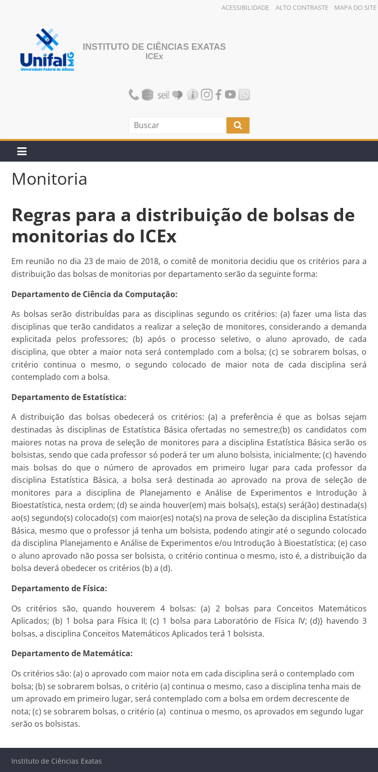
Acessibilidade (245, 7)
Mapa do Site (355, 7)
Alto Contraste (302, 7)
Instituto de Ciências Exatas (154, 47)
